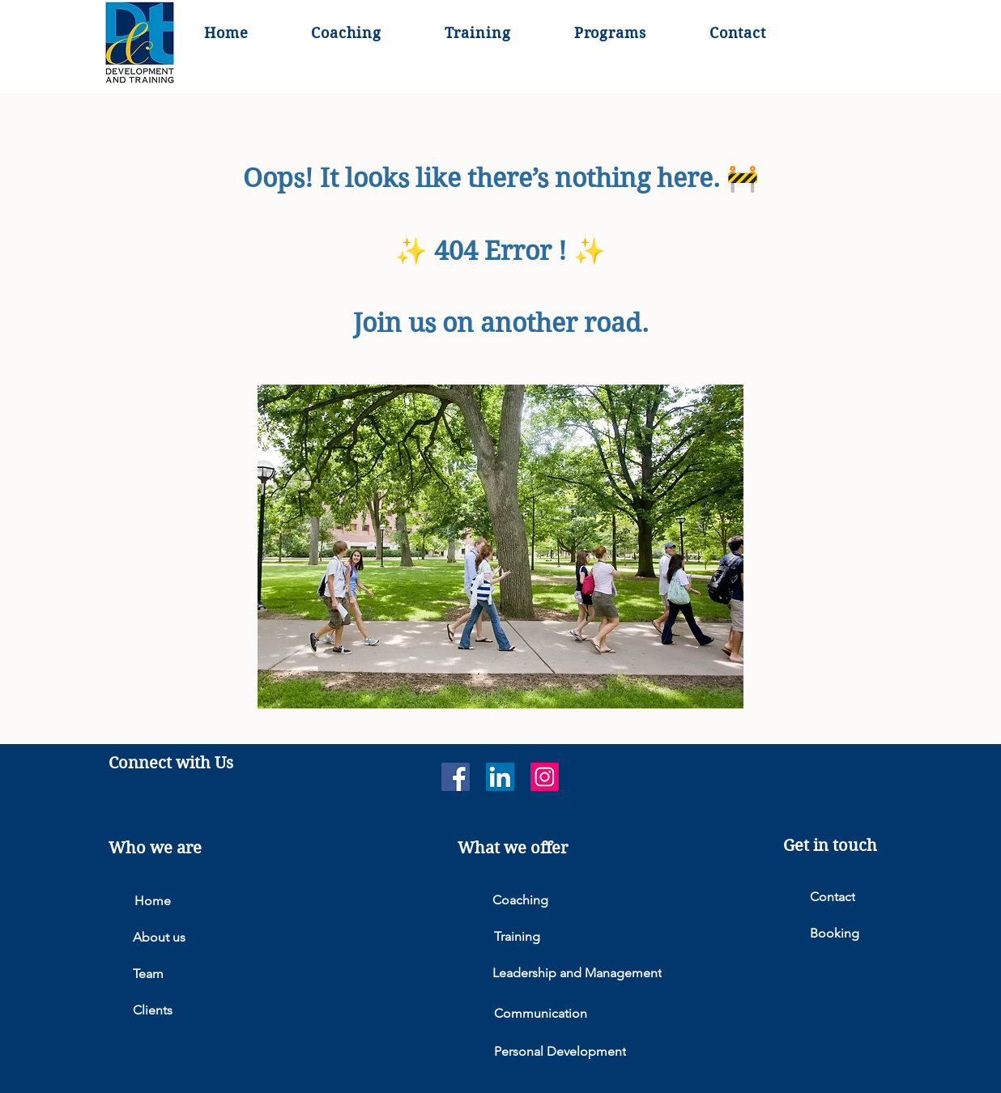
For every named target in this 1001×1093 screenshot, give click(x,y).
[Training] (595, 936)
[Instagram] (544, 777)
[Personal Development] (595, 1051)
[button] (610, 33)
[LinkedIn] (500, 777)
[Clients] (234, 1010)
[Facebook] (455, 777)
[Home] (235, 901)
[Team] (234, 973)
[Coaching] (593, 900)
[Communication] (595, 1013)
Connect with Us (171, 763)
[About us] (234, 937)
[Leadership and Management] (593, 973)
